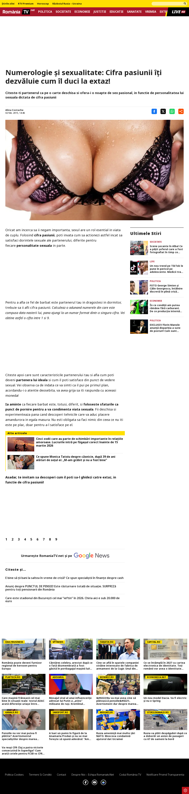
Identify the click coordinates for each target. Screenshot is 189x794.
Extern (165, 11)
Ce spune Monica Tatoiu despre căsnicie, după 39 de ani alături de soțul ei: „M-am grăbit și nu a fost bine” (75, 458)
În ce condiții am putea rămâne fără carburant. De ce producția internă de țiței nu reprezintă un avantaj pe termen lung (165, 308)
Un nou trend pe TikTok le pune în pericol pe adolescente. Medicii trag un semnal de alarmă (166, 268)
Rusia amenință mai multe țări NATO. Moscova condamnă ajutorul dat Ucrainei (115, 736)
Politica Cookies (14, 774)
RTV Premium (26, 3)
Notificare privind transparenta (165, 774)
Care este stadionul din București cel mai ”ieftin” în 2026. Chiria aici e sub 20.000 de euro (62, 600)
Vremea (150, 11)
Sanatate (134, 11)
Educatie (116, 11)
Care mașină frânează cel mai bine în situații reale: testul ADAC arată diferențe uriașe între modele (23, 701)
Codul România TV (130, 774)
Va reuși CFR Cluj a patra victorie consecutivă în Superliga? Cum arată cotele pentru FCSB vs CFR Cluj (22, 750)
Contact (61, 774)
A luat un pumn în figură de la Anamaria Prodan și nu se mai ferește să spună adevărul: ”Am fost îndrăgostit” (69, 736)
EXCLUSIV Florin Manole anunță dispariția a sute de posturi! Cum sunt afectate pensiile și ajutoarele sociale (165, 327)
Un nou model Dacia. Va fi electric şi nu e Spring (165, 700)
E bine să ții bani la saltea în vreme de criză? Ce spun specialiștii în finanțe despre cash (64, 578)
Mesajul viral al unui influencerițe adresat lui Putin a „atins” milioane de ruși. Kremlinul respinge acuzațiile (70, 701)
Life (152, 261)
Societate (63, 11)
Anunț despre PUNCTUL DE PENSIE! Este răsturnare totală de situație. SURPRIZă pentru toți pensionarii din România (60, 588)
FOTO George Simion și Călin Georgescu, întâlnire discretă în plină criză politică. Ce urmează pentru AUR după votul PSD (166, 288)
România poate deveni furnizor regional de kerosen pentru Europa (22, 665)
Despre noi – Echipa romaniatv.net (92, 774)
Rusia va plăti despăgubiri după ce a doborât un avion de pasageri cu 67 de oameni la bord (165, 736)
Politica (45, 11)
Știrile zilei (8, 3)
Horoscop (43, 3)
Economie (82, 11)
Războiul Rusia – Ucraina (67, 3)
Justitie (100, 11)
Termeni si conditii (40, 774)
